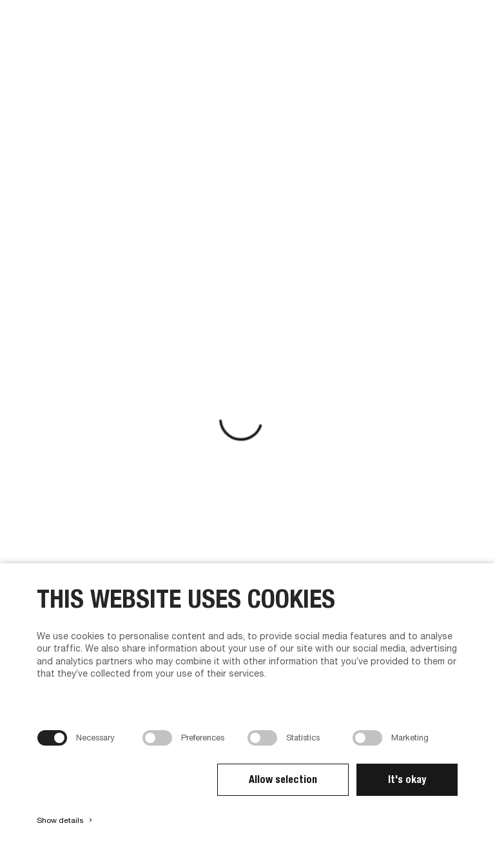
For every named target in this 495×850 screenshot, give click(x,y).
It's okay (407, 779)
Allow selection (283, 779)
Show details (65, 820)
